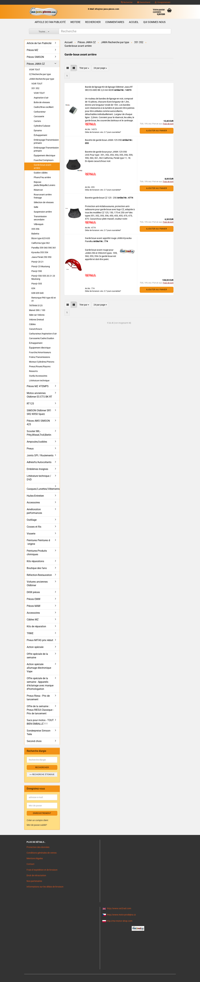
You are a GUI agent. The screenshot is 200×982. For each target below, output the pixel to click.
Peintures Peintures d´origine (38, 542)
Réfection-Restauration (39, 575)
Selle (36, 207)
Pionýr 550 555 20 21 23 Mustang (43, 277)
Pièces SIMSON (35, 56)
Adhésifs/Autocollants (39, 462)
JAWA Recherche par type (41, 79)
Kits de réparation (36, 626)
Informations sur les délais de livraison (45, 886)
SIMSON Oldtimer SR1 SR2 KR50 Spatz (39, 412)
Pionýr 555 (36, 283)
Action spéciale (35, 647)
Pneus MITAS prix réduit (40, 640)
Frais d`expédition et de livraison (42, 870)
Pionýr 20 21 (37, 262)
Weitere (75, 22)
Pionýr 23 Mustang (40, 266)
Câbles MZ (33, 619)
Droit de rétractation (36, 875)
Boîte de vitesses (42, 102)
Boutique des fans (37, 568)
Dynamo (38, 130)
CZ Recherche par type (40, 74)
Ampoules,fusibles (37, 441)
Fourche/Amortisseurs (40, 352)
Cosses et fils (34, 526)
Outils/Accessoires (38, 376)
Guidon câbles (41, 172)
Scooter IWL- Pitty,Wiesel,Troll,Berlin (39, 433)
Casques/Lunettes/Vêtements (43, 488)
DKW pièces (33, 592)
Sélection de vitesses (44, 202)
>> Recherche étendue (42, 774)
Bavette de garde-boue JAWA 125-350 (103, 140)
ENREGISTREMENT (42, 813)
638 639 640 (37, 293)
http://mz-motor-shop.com (119, 921)
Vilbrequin (38, 224)
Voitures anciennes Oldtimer (37, 583)
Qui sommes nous (154, 22)
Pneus (30, 448)
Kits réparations (35, 561)
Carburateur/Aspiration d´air (43, 333)
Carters (37, 121)
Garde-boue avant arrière (42, 166)
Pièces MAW (33, 605)
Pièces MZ (32, 50)
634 (33, 288)
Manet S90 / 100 (37, 310)
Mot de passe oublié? (37, 825)
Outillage (32, 519)
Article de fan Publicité (50, 22)
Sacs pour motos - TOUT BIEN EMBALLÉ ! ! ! (40, 722)
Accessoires (33, 502)
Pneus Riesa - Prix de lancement (38, 697)
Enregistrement (162, 2)
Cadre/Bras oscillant (44, 107)
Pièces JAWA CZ (36, 63)
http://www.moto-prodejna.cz (121, 914)
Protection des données (38, 847)
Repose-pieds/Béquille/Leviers (44, 183)
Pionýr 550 (36, 271)
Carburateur (40, 111)
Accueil (134, 22)
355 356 (35, 229)
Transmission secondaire (40, 218)
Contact (30, 864)
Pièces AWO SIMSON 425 (38, 422)
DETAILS (90, 123)
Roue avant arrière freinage (43, 196)
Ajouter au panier (156, 131)
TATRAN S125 (35, 305)
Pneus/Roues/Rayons (39, 366)
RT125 (30, 403)
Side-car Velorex (37, 315)
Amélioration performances (34, 511)
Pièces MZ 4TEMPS (38, 386)
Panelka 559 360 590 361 (43, 247)
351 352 (35, 88)
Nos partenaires (34, 881)
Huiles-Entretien (35, 495)
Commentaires (114, 22)
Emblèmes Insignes (37, 469)
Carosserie (39, 116)
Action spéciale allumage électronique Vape (39, 668)
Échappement (40, 135)
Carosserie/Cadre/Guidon (41, 338)
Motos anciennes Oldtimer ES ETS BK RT (39, 395)
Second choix (34, 741)
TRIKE (30, 633)
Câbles (32, 324)
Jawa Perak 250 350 (41, 257)
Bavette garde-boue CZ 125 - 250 (101, 197)
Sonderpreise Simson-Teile (39, 732)
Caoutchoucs (35, 329)
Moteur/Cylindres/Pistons (41, 362)
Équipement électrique (44, 155)
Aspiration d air (41, 97)
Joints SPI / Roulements (40, 455)
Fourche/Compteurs (43, 160)
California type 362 (40, 243)
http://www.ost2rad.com (119, 908)
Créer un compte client (37, 820)
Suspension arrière (43, 211)
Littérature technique (39, 380)
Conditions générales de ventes (42, 853)
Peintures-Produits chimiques (37, 552)
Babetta (35, 233)
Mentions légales (35, 858)
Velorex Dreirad (36, 319)
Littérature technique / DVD (39, 477)
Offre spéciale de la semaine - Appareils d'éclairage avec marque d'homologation (40, 684)
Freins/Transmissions (39, 357)
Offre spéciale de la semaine (37, 655)
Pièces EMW (33, 599)
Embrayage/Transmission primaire (46, 141)
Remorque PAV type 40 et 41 (43, 299)
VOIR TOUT (34, 69)
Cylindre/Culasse (42, 126)
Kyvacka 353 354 (39, 252)
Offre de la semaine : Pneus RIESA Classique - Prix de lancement (40, 710)
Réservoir (38, 190)
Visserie (31, 533)
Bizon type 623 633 (40, 238)
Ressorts (33, 371)
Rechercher (126, 2)
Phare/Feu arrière (42, 177)
